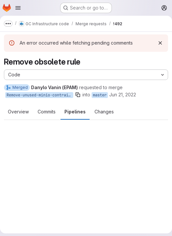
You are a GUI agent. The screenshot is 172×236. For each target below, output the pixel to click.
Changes (104, 111)
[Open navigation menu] (18, 8)
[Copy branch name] (78, 95)
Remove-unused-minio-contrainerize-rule (40, 95)
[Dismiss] (160, 43)
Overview (18, 111)
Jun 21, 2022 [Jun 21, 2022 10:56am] (122, 94)
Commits (47, 111)
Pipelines (75, 111)
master (100, 95)
